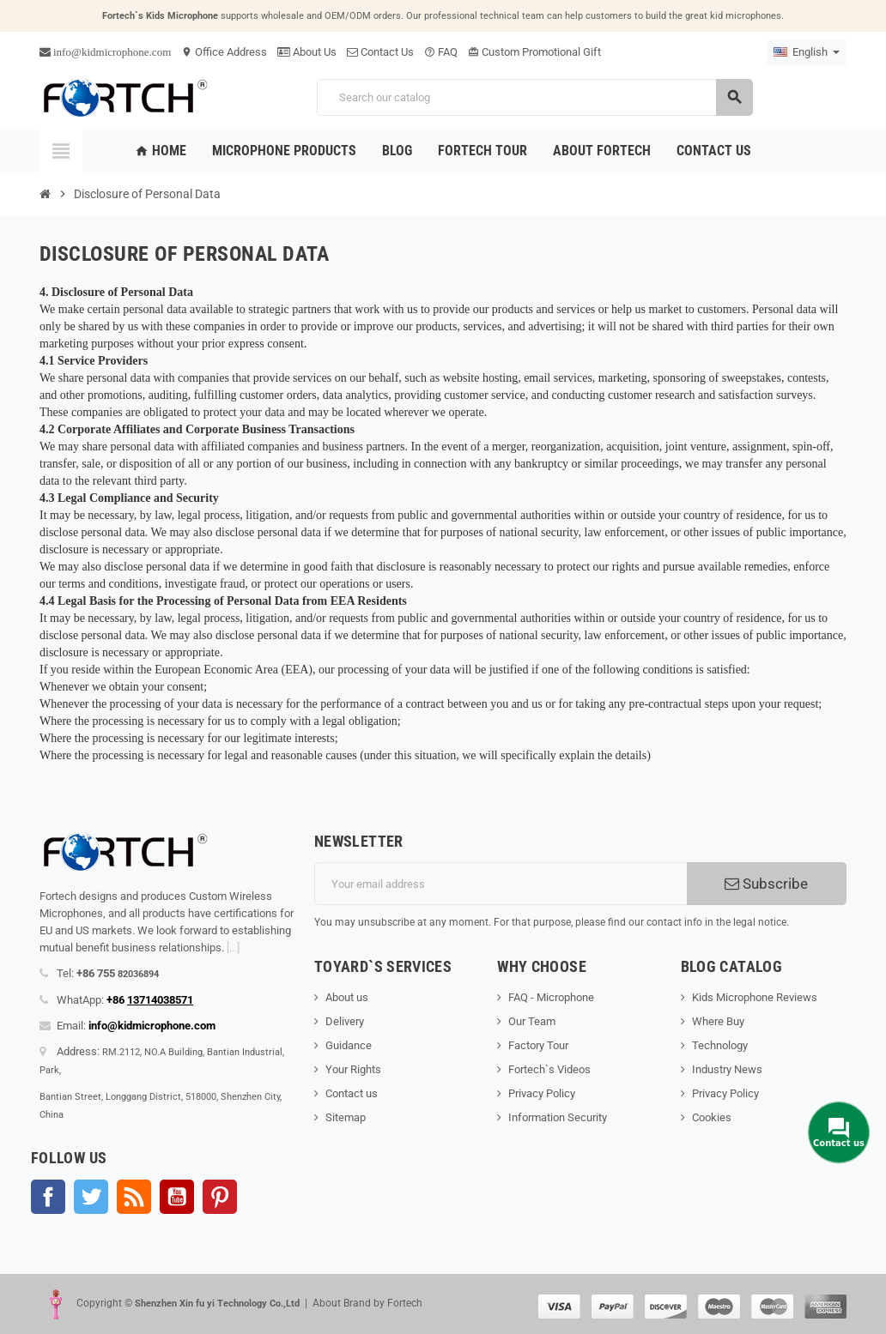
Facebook (48, 1197)
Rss (134, 1197)
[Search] (535, 97)
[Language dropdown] (807, 52)
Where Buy (718, 1021)
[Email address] (500, 883)
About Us (307, 51)
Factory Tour (538, 1045)
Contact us (351, 1093)
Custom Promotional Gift (534, 51)
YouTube (177, 1197)
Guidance (348, 1045)
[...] (233, 947)
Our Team (531, 1021)
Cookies (711, 1117)
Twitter (91, 1197)
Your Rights (353, 1069)
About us (346, 997)
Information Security (557, 1117)
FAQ (441, 51)
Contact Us (380, 51)
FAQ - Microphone (551, 997)
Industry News (727, 1069)
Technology (720, 1045)
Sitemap (345, 1117)
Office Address (224, 51)
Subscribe (766, 883)
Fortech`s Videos (549, 1069)
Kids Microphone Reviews (754, 997)
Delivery (344, 1021)
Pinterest (220, 1197)
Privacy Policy (541, 1093)
